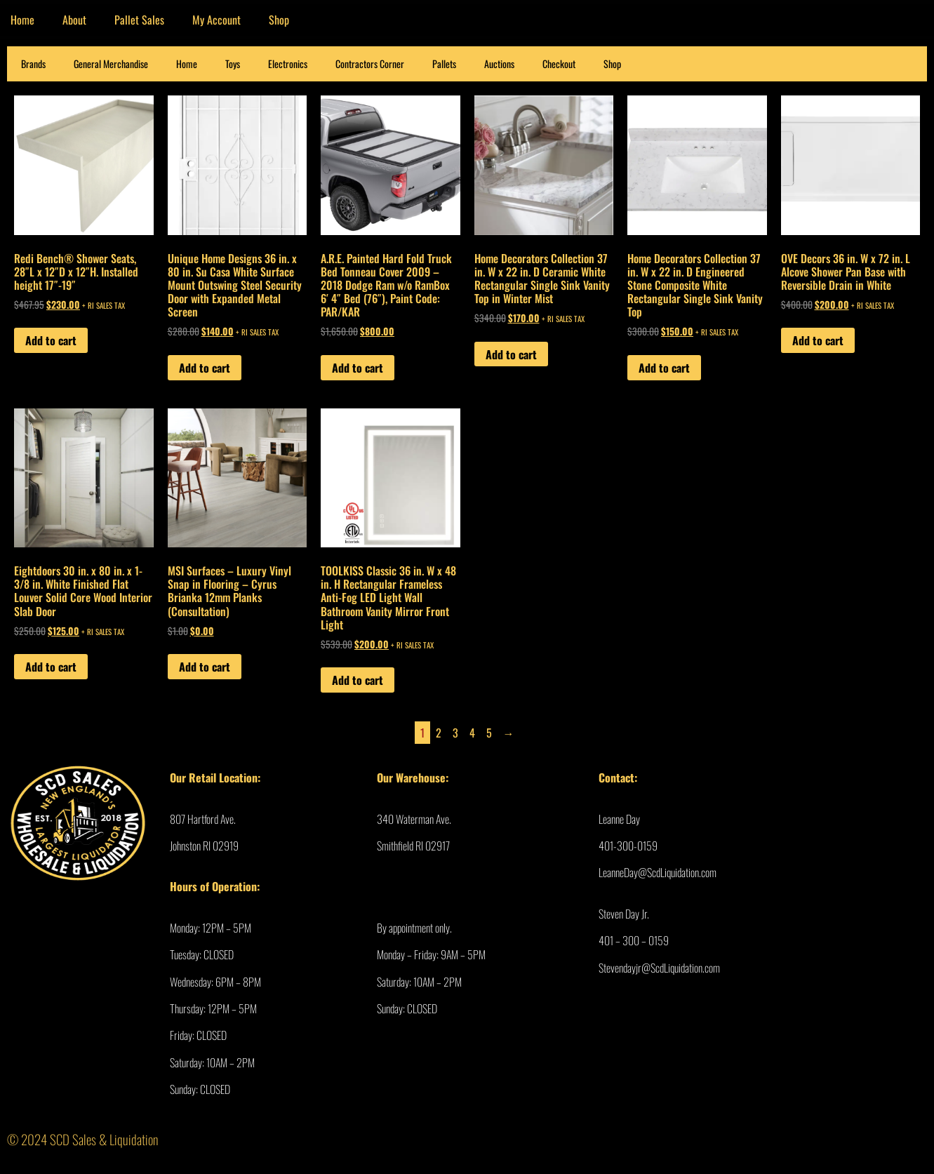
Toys (232, 63)
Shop (279, 19)
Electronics (287, 63)
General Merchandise (111, 63)
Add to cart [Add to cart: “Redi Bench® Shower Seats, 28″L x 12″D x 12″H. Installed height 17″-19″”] (50, 340)
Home (186, 63)
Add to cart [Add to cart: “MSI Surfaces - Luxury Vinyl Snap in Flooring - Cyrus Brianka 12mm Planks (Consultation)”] (204, 666)
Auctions (499, 63)
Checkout (558, 63)
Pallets (444, 63)
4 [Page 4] (472, 732)
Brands (33, 63)
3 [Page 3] (455, 732)
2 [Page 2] (438, 732)
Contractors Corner (369, 63)
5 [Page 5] (489, 732)
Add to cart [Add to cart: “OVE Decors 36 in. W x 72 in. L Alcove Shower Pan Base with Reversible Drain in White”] (817, 340)
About (74, 19)
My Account (216, 19)
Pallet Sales (139, 19)
